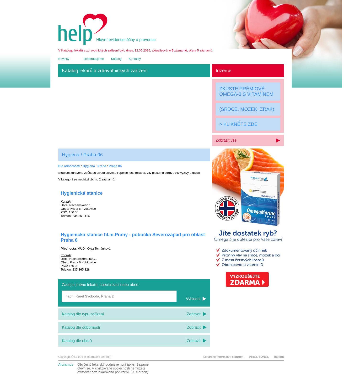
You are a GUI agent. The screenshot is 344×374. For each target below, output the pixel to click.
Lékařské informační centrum (223, 357)
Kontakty (135, 59)
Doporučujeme (94, 59)
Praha (101, 166)
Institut (279, 357)
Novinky (63, 59)
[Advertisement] (134, 112)
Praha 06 (115, 166)
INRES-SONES (259, 357)
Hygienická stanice (82, 193)
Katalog (116, 59)
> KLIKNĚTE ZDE (238, 124)
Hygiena (89, 166)
